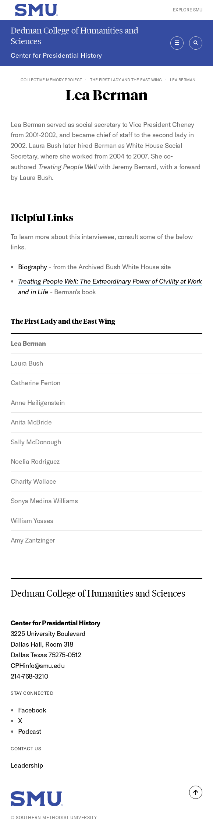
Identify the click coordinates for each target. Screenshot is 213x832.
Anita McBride (31, 422)
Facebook (32, 710)
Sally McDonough (36, 442)
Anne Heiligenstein (38, 402)
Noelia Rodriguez (35, 461)
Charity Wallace (33, 481)
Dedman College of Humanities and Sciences (74, 35)
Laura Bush (27, 363)
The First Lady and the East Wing (126, 79)
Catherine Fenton (35, 382)
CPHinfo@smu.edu (37, 665)
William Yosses (32, 520)
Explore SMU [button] (187, 10)
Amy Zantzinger (33, 540)
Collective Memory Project (51, 79)
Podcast (29, 731)
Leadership (27, 765)
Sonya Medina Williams (44, 501)
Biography (32, 267)
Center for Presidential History (56, 55)
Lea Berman (28, 343)
